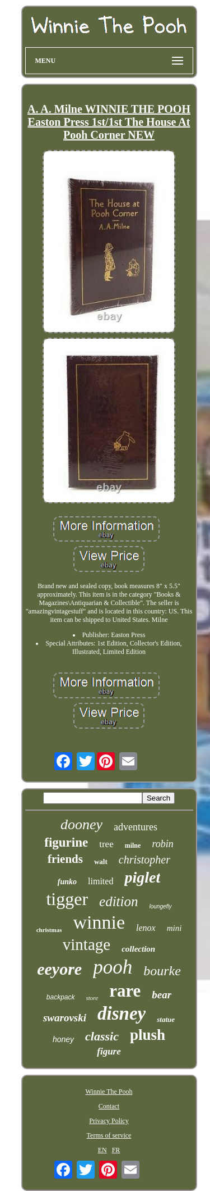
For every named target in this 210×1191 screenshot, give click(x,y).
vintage (86, 944)
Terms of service (109, 1135)
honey (63, 1039)
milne (133, 845)
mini (174, 928)
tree (106, 844)
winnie (99, 922)
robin (162, 843)
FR (116, 1150)
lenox (146, 928)
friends (65, 859)
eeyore (59, 969)
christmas (49, 929)
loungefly (161, 906)
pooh (112, 967)
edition (118, 901)
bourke (162, 970)
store (92, 997)
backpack (60, 997)
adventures (135, 827)
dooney (81, 824)
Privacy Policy (108, 1121)
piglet (142, 877)
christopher (144, 859)
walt (101, 861)
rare (125, 991)
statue (166, 1019)
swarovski (64, 1018)
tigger (67, 899)
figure (109, 1051)
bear (161, 995)
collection (138, 948)
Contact (109, 1106)
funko (67, 882)
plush (147, 1034)
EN (102, 1150)
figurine (66, 842)
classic (102, 1036)
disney (121, 1013)
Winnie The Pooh (109, 1091)
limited (100, 881)
